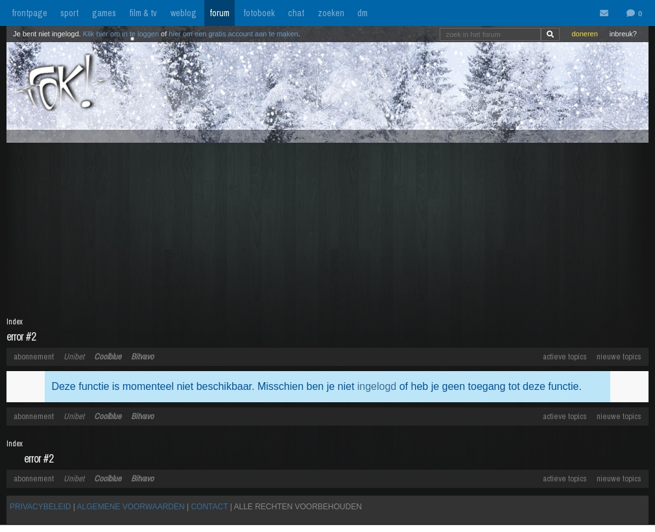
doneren (584, 34)
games (104, 13)
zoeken (331, 13)
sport (69, 13)
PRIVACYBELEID (40, 506)
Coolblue (107, 356)
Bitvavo (142, 356)
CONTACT (209, 506)
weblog (183, 13)
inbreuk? (623, 34)
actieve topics (565, 356)
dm (362, 13)
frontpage (29, 13)
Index (14, 322)
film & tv (143, 13)
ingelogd (377, 386)
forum (219, 13)
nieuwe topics (619, 356)
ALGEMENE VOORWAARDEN (131, 506)
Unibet (74, 356)
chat (296, 13)
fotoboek (259, 13)
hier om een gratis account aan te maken (233, 34)
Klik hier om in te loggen (121, 34)
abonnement (34, 356)
